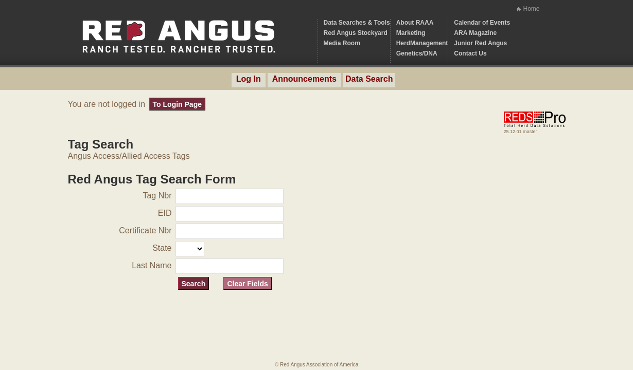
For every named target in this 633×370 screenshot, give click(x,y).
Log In (248, 79)
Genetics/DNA (416, 53)
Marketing (411, 32)
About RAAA (415, 22)
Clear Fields (247, 284)
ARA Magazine (475, 32)
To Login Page (177, 104)
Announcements (304, 79)
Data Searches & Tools (357, 22)
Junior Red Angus (480, 43)
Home (531, 8)
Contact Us (470, 53)
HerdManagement (422, 43)
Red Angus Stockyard (356, 32)
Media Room (342, 43)
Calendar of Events (482, 22)
